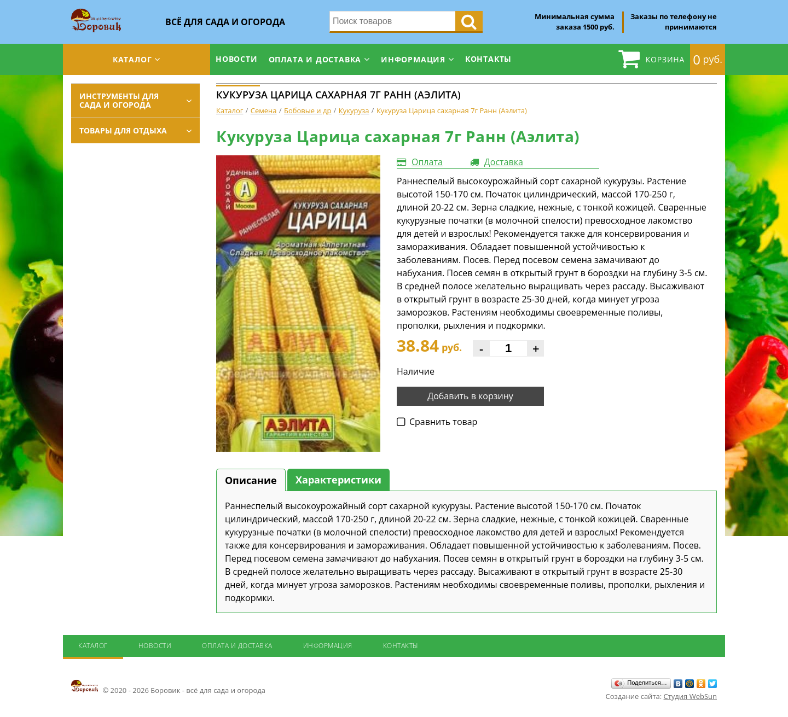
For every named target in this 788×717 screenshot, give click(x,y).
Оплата (427, 162)
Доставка (503, 162)
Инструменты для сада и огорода (119, 100)
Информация (413, 59)
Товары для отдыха (123, 130)
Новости (237, 59)
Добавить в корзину (470, 396)
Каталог (132, 59)
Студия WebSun (690, 696)
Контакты (488, 59)
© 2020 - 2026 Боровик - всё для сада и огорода (168, 687)
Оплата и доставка (315, 59)
